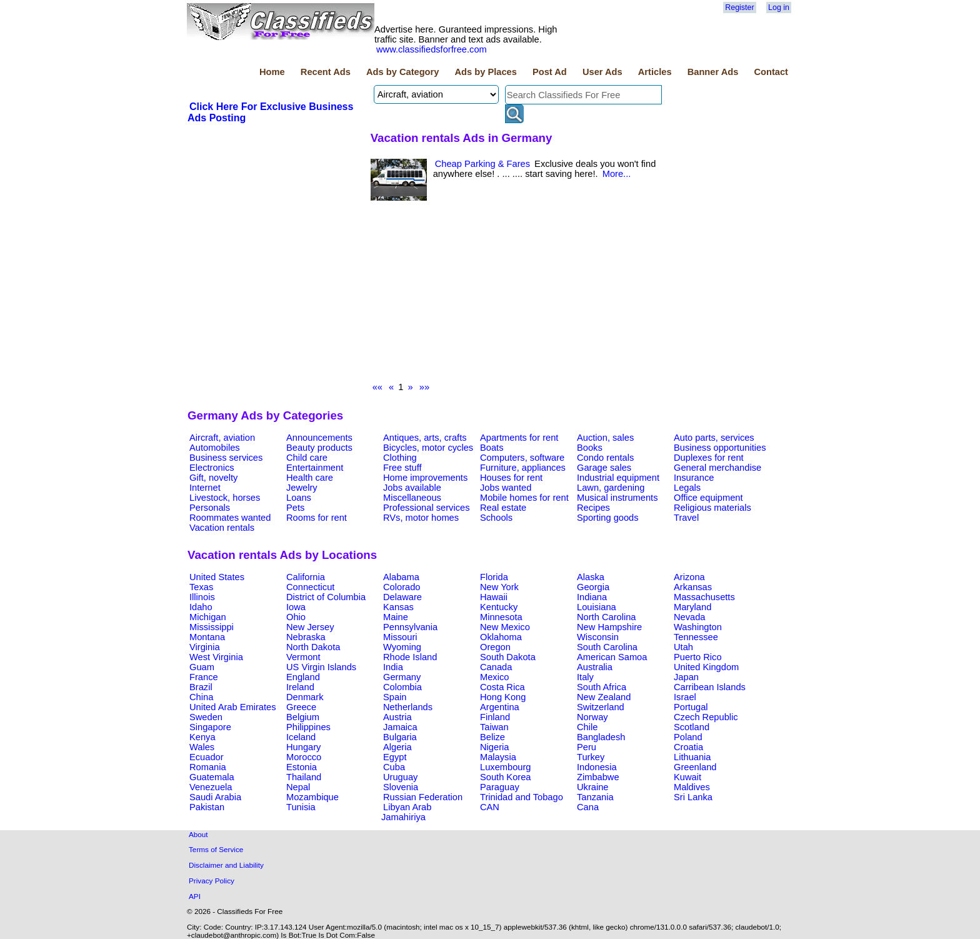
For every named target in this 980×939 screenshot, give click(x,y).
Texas (201, 587)
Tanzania (595, 797)
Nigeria (494, 747)
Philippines (308, 727)
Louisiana (596, 607)
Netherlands (407, 707)
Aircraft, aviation (222, 438)
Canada (496, 667)
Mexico (494, 677)
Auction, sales (605, 438)
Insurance (694, 478)
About (198, 834)
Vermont (303, 657)
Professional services (426, 508)
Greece (301, 707)
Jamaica (400, 727)
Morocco (303, 757)
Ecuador (206, 757)
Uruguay (400, 777)
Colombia (402, 687)
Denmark (304, 697)
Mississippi (211, 627)
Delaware (402, 597)
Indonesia (597, 767)
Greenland (695, 767)
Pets (295, 508)
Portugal (691, 707)
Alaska (590, 577)
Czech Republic (706, 717)
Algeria (397, 747)
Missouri (400, 637)
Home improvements (425, 478)
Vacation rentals (221, 528)
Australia (594, 667)
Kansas (398, 607)
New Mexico (505, 627)
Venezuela (210, 787)
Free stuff (402, 468)
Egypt (394, 757)
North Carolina (606, 617)
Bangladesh (601, 737)
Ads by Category (402, 72)
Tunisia (301, 807)
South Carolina (607, 647)
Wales (201, 747)
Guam (201, 667)
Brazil (200, 687)
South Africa (601, 687)
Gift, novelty (213, 478)
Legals (687, 488)
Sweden (205, 717)
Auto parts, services (714, 438)
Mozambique (312, 797)
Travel (686, 518)
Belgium (302, 717)
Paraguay (499, 787)
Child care (307, 458)
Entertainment (314, 468)
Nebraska (306, 637)
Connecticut (310, 587)
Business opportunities (720, 448)
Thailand (303, 777)
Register (739, 7)
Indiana (592, 597)
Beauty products (319, 448)
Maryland (692, 607)
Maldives (692, 787)
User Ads (602, 72)
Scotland (691, 727)
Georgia (593, 587)
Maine (395, 617)
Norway (592, 717)
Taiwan (494, 727)
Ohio (296, 617)
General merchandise (717, 468)
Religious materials (712, 508)
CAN (489, 807)
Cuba (394, 767)
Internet (205, 488)
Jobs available (412, 488)
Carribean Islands (710, 687)
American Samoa (612, 657)
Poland (688, 737)
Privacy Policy (211, 880)
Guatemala (211, 777)
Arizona (689, 577)
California (305, 577)
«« (377, 387)
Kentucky (499, 607)
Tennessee (696, 637)
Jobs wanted (505, 488)
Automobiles (214, 448)
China (201, 697)
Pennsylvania (410, 627)
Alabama (401, 577)
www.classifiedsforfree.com (431, 49)
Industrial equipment (618, 478)
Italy (585, 677)
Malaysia (498, 757)
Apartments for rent (519, 438)
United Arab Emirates (232, 707)
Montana (207, 637)
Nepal (298, 787)
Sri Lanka (693, 797)
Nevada (690, 617)
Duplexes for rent (709, 458)
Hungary (303, 747)
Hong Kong (503, 697)
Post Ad (549, 72)
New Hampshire (609, 627)
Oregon (495, 647)
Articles (655, 72)
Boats (491, 448)
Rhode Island (410, 657)
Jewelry (302, 488)
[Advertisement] (527, 294)
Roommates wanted (230, 518)
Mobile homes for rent (524, 498)
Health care (309, 478)
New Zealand (604, 697)
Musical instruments (617, 498)
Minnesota (501, 617)
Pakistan (206, 807)
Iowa (296, 607)
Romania (207, 767)
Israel (685, 697)
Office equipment (708, 498)
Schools (496, 518)
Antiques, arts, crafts (425, 438)
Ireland (300, 687)
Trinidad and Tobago (521, 797)
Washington (698, 627)
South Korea (505, 777)
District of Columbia (326, 597)
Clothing (400, 458)
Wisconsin (598, 637)
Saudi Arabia (215, 797)
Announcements (319, 438)
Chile (587, 727)
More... (616, 174)
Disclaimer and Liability (226, 865)
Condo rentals (605, 458)
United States (216, 577)
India (393, 667)
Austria (397, 717)
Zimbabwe (598, 777)
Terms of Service (216, 849)
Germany (402, 677)
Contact (771, 72)
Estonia (301, 767)
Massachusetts (704, 597)
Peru (586, 747)
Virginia (204, 647)
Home (272, 72)
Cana (588, 807)
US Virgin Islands (321, 667)
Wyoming (402, 647)
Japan (686, 677)
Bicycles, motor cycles (428, 448)
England (303, 677)
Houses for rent (511, 478)
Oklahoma (501, 637)
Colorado (401, 587)
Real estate (503, 508)
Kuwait (687, 777)
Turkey (590, 757)
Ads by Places (486, 72)
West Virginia (216, 657)
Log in (778, 7)
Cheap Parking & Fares (482, 164)
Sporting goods (608, 518)
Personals (209, 508)
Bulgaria (400, 737)
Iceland (301, 737)
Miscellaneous (412, 498)
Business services (225, 458)
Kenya (202, 737)
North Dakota (313, 647)
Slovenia (400, 787)
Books (589, 448)
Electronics (211, 468)
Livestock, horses (224, 498)
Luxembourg (505, 767)
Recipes (593, 508)
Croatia (688, 747)
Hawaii (494, 597)
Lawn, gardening (610, 488)
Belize (492, 737)
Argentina (499, 707)
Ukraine (593, 787)
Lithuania (692, 757)
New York (499, 587)
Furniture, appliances (523, 468)
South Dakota (508, 657)
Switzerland (600, 707)
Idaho (200, 607)
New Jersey (310, 627)
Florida (494, 577)
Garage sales (604, 468)
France (203, 677)
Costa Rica (502, 687)
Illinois (202, 597)
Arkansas (693, 587)
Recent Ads (326, 72)
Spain (395, 697)
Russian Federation (422, 797)
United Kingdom (706, 667)
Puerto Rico (698, 657)
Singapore (210, 727)
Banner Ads (713, 72)
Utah (683, 647)
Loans (298, 498)
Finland (495, 717)
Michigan (207, 617)
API (195, 896)
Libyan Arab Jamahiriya (406, 812)
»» (424, 387)
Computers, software (522, 458)
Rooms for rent (316, 518)
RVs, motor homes (421, 518)
